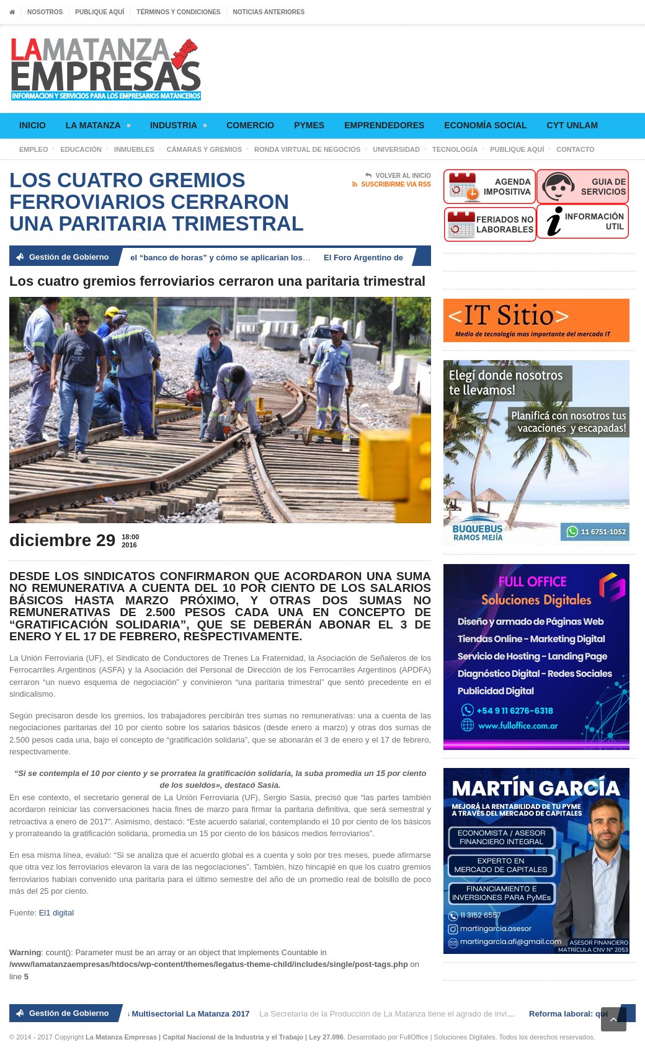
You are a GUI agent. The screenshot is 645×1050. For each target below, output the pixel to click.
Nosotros (45, 12)
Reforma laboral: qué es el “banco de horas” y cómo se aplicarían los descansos (194, 257)
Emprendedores (384, 125)
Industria (178, 127)
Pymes (309, 125)
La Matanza (98, 127)
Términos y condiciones (178, 12)
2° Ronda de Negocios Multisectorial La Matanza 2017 (149, 1013)
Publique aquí (99, 12)
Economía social (485, 125)
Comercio (250, 125)
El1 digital (56, 912)
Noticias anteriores (269, 12)
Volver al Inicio (398, 176)
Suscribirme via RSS (391, 184)
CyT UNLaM (572, 125)
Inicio (32, 125)
